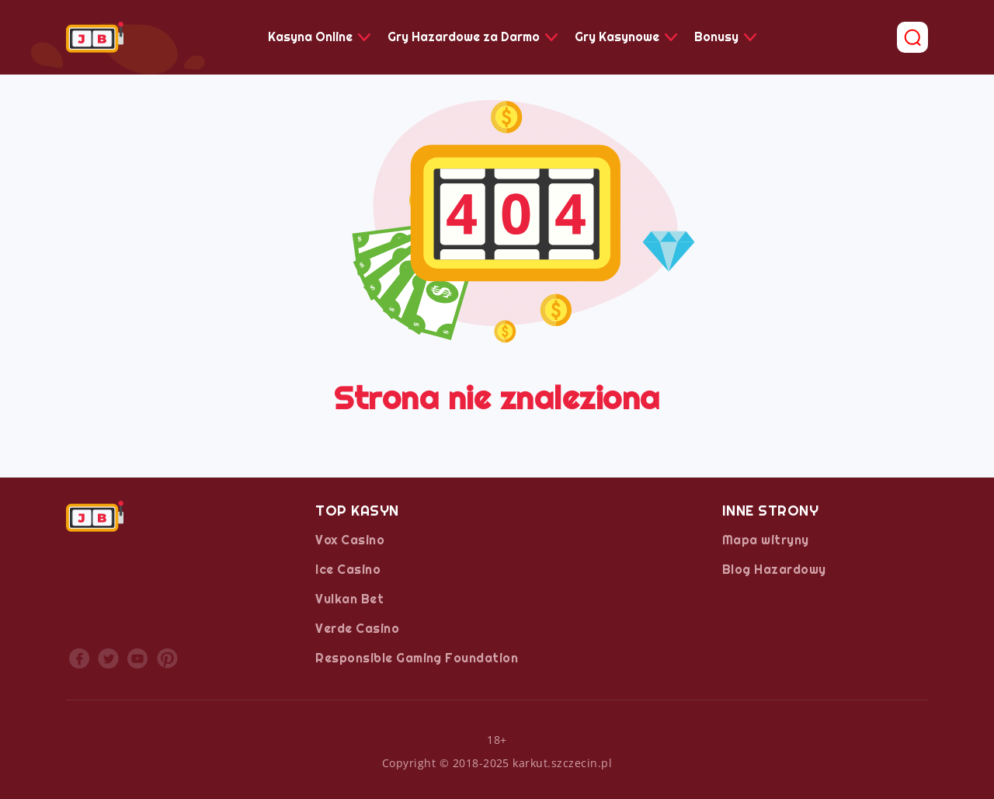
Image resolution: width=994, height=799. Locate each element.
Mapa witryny (765, 540)
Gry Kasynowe (617, 37)
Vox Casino (349, 540)
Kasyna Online (310, 37)
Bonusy (716, 37)
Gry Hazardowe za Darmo (464, 37)
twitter (108, 658)
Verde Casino (357, 628)
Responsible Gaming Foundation (416, 658)
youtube (137, 658)
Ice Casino (348, 569)
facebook (79, 658)
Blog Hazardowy (774, 569)
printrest (167, 658)
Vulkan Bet (349, 599)
